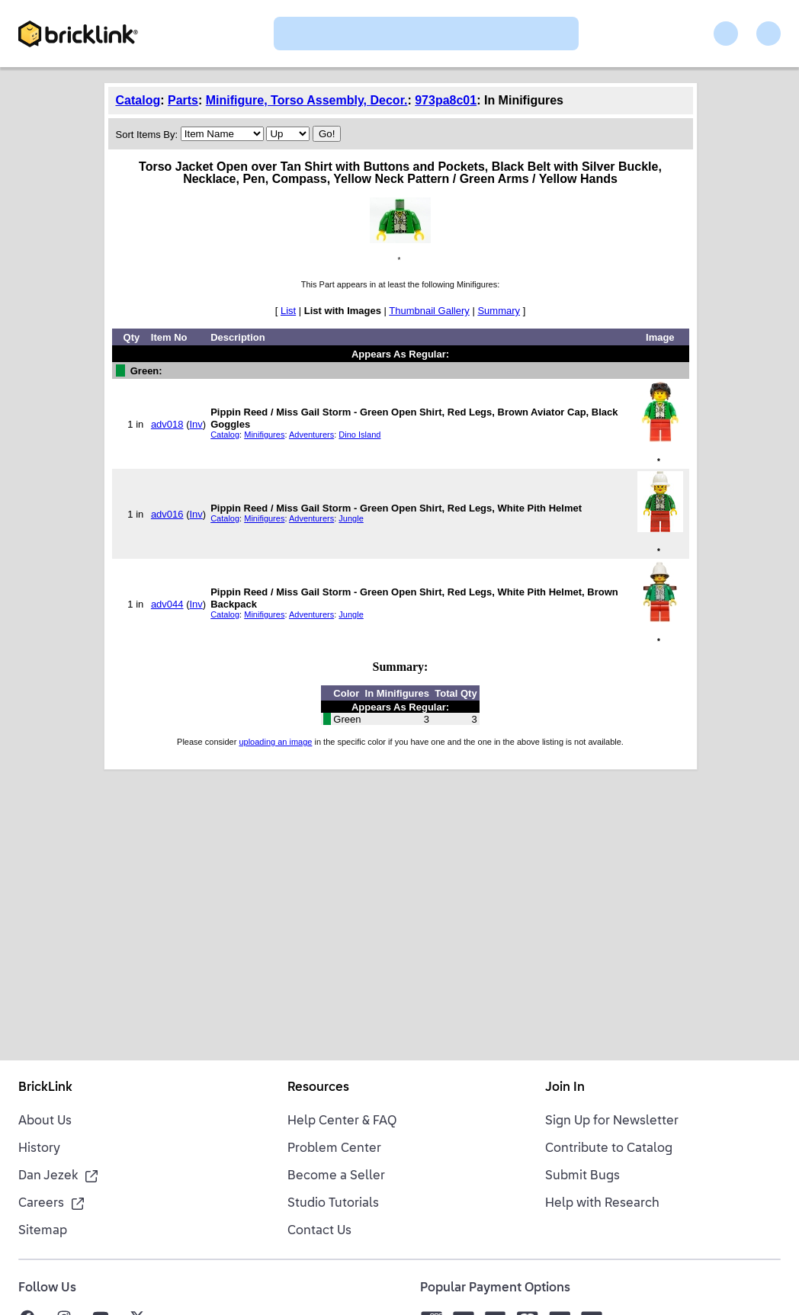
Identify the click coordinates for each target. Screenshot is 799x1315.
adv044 (167, 604)
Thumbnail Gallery (429, 310)
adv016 (167, 514)
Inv (195, 424)
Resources (318, 1088)
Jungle (351, 518)
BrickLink (45, 1088)
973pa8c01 (446, 100)
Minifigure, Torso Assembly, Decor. (307, 100)
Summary (498, 310)
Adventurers (311, 434)
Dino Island (359, 434)
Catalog (138, 100)
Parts (183, 100)
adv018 (167, 424)
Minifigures (264, 434)
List (288, 310)
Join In (565, 1088)
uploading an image (275, 741)
